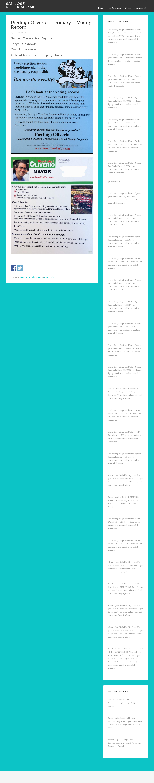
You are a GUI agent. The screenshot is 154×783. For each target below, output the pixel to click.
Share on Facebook (13, 268)
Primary (22, 277)
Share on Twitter (20, 268)
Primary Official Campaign (34, 277)
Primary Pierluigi (49, 277)
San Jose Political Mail (20, 5)
